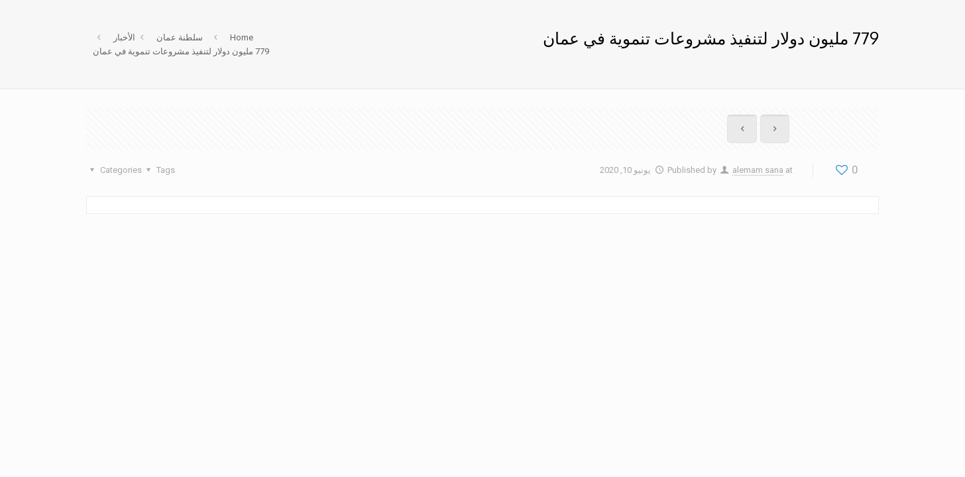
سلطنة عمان (179, 37)
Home (241, 37)
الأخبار (124, 37)
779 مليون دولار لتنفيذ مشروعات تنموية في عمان (181, 51)
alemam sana (757, 170)
